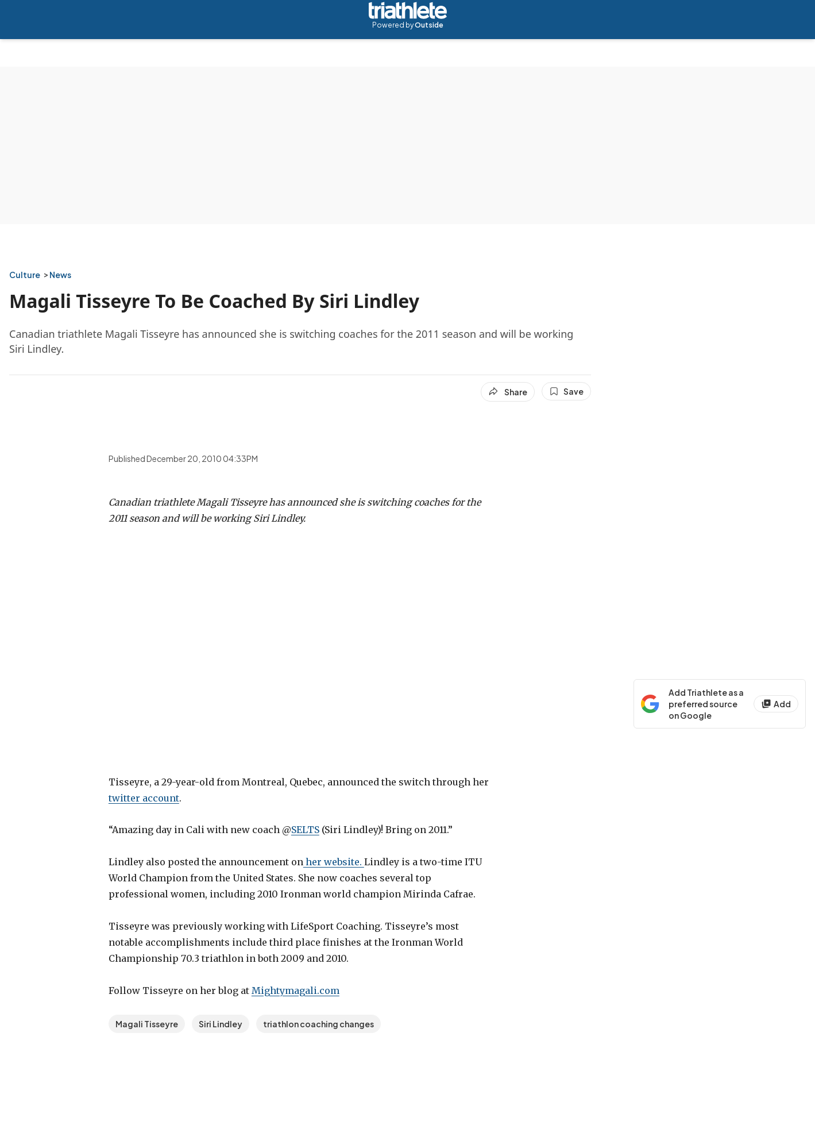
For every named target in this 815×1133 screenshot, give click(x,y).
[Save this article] (566, 391)
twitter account (144, 798)
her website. (333, 862)
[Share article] (508, 392)
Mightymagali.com (295, 990)
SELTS (305, 829)
